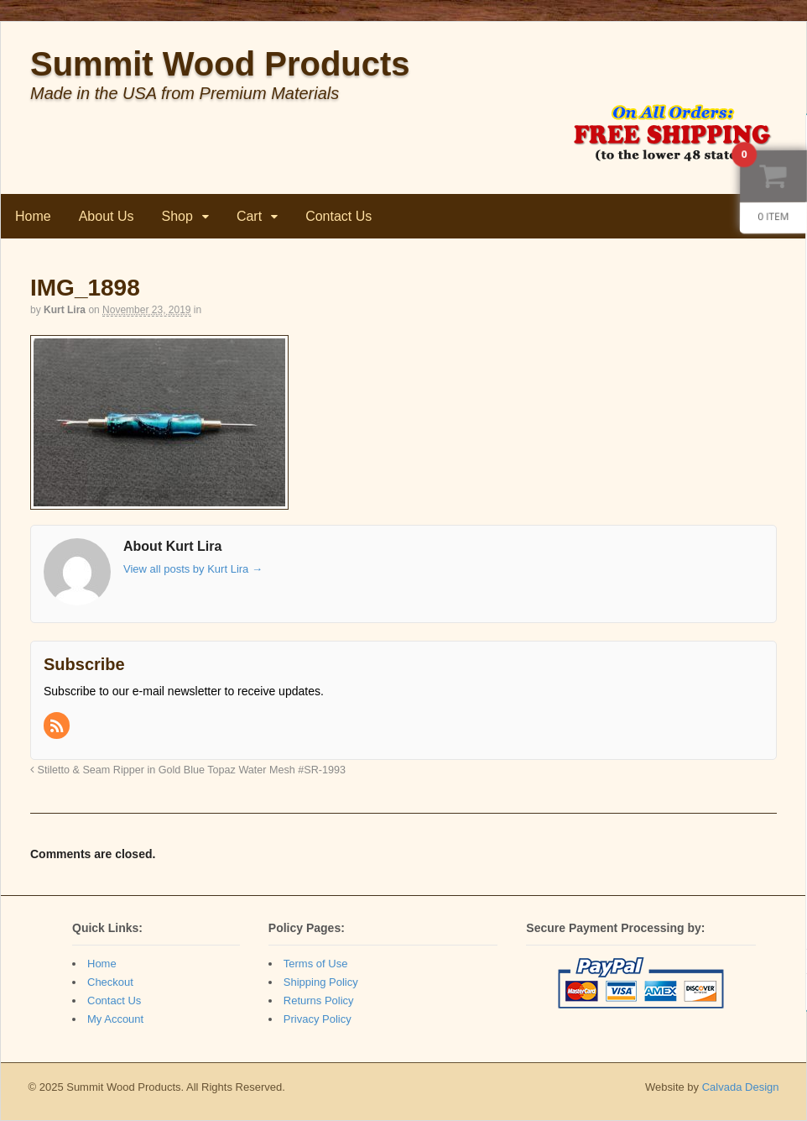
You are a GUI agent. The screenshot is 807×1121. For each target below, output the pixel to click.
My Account (115, 1019)
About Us (106, 216)
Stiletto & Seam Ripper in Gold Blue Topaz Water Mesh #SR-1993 (188, 770)
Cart (249, 216)
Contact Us (338, 216)
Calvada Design (740, 1087)
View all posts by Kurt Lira (193, 569)
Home (33, 216)
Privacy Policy (317, 1019)
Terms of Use (316, 963)
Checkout (110, 982)
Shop (177, 216)
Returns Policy (319, 1000)
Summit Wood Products (220, 63)
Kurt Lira (65, 310)
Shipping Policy (321, 982)
